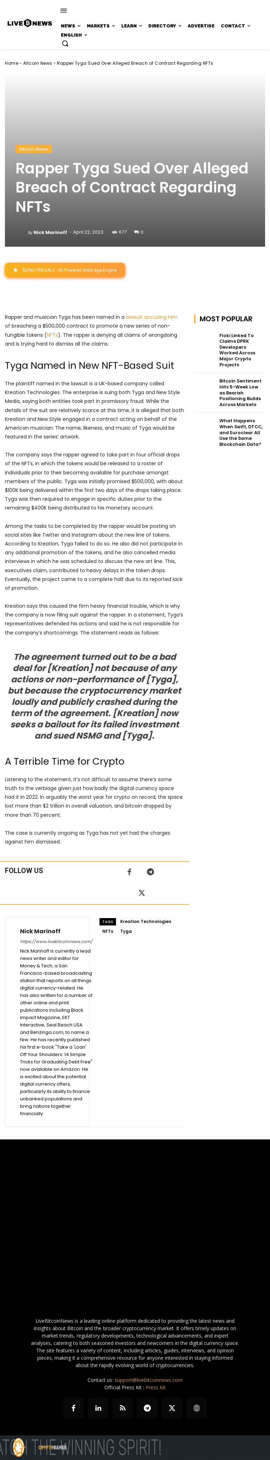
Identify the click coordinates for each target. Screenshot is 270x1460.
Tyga (126, 931)
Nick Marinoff (50, 232)
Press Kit (156, 1387)
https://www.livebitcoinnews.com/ (56, 941)
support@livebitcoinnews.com (148, 1380)
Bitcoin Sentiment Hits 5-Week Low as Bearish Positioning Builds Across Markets (241, 384)
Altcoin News (37, 63)
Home (11, 63)
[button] (65, 43)
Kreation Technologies (145, 921)
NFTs (52, 334)
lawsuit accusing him (152, 317)
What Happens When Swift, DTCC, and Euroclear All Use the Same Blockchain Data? (240, 422)
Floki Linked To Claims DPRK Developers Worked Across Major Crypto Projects (241, 346)
